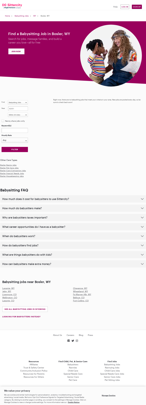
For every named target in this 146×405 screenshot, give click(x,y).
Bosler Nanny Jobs (8, 165)
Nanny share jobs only (15, 121)
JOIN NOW (16, 51)
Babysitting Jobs (22, 16)
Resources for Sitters (34, 377)
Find (3, 102)
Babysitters (73, 364)
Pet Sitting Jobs (112, 380)
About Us (57, 335)
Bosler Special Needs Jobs (12, 173)
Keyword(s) (6, 125)
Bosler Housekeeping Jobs (12, 176)
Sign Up (137, 7)
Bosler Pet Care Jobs (9, 168)
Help (115, 6)
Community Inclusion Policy (33, 370)
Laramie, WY (8, 288)
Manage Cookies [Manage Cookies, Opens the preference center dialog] (109, 395)
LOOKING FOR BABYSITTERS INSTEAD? (21, 316)
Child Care (73, 370)
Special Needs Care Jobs (112, 373)
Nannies (73, 367)
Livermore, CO (9, 294)
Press (90, 335)
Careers (70, 335)
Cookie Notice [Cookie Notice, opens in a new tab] (73, 402)
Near (3, 108)
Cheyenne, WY (80, 288)
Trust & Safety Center (33, 367)
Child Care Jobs (112, 370)
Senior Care (73, 377)
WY (34, 16)
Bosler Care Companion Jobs (13, 170)
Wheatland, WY (80, 291)
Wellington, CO (9, 297)
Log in (125, 7)
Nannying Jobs (112, 367)
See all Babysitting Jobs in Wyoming (25, 309)
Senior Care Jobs (112, 377)
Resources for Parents (34, 373)
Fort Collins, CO (81, 300)
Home (7, 16)
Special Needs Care (73, 373)
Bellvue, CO (79, 297)
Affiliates (34, 364)
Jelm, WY (6, 291)
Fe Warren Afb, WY (82, 294)
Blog (81, 335)
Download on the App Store (73, 351)
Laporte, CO (8, 300)
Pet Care (73, 380)
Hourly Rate (7, 135)
